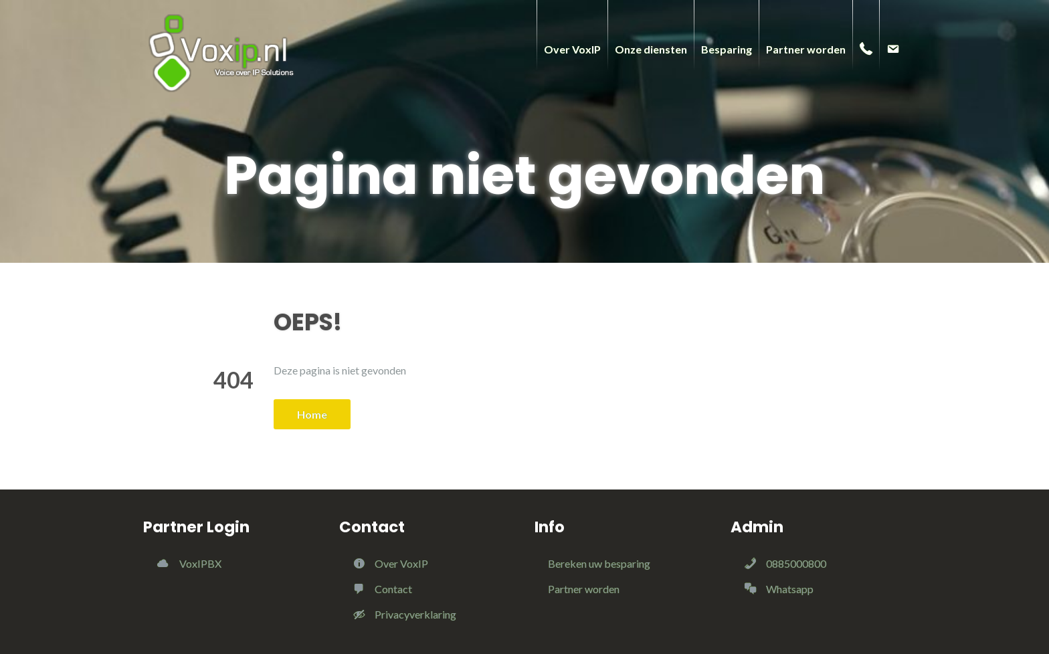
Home (312, 414)
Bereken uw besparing (599, 563)
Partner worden (583, 588)
